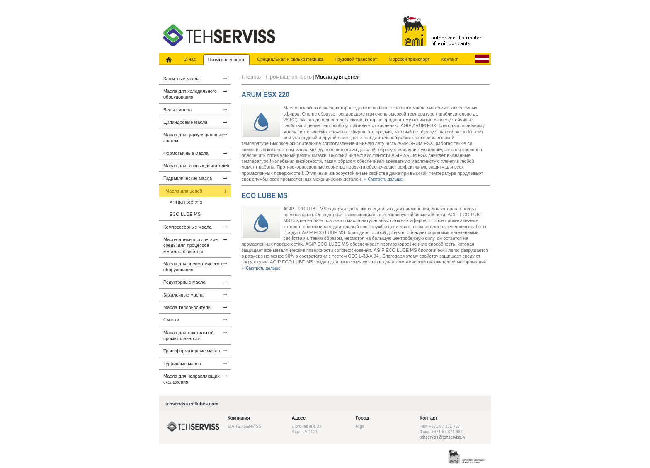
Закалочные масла (195, 295)
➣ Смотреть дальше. (384, 179)
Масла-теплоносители (195, 307)
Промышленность (226, 59)
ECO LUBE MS (185, 214)
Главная (251, 77)
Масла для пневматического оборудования (195, 266)
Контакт (449, 59)
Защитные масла (195, 79)
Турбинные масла (195, 364)
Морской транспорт (409, 59)
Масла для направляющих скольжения (195, 378)
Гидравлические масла (195, 178)
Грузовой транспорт (356, 59)
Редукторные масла (195, 282)
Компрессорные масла (195, 227)
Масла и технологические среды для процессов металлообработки (195, 245)
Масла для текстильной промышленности (195, 335)
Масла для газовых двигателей (196, 166)
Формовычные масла (195, 153)
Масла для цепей (196, 191)
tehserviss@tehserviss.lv (442, 437)
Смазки (195, 320)
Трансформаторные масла (195, 351)
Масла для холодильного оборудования (195, 93)
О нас (190, 59)
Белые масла (195, 110)
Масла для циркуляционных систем (195, 137)
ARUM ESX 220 (186, 202)
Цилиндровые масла (195, 122)
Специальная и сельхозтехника (290, 59)
